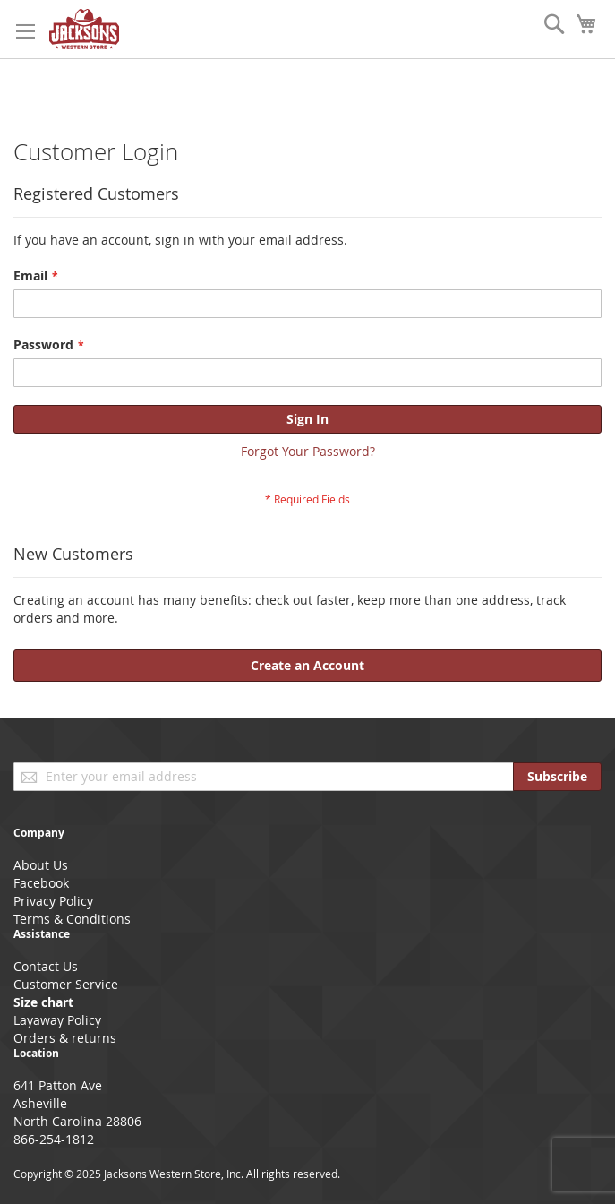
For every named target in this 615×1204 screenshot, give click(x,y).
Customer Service (65, 984)
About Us (40, 864)
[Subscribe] (557, 776)
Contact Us (45, 966)
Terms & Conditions (72, 918)
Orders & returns (64, 1037)
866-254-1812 (53, 1139)
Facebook (41, 882)
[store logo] (84, 29)
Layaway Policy (57, 1019)
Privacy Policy (53, 900)
